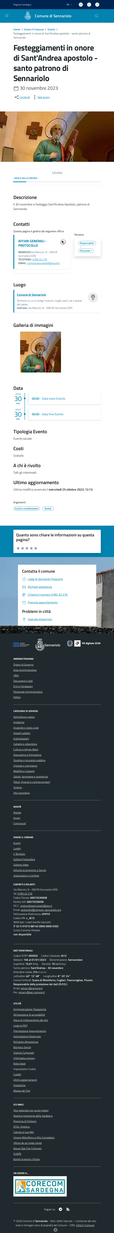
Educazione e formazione (27, 755)
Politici (17, 697)
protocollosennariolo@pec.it (36, 906)
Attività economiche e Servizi (29, 870)
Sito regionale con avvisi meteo (30, 1110)
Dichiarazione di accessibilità (29, 1015)
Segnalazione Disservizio (27, 1036)
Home (16, 29)
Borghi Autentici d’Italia (26, 1159)
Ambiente (18, 722)
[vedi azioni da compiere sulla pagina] (40, 97)
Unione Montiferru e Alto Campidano (34, 1137)
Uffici (16, 675)
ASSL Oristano (21, 1127)
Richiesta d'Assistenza (25, 1042)
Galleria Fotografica (24, 859)
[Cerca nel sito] (96, 16)
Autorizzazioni (21, 739)
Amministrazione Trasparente (29, 1009)
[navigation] (7, 16)
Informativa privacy (24, 1058)
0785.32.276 (39, 259)
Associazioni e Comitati (26, 876)
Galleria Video (21, 865)
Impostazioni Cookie (24, 1069)
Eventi (51, 29)
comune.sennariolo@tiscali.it (43, 263)
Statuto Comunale (23, 1053)
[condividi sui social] (22, 97)
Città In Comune (85, 1225)
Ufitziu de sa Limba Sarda (27, 1143)
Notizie (17, 812)
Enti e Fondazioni (23, 686)
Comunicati (19, 823)
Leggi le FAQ (20, 1026)
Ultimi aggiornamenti (25, 1080)
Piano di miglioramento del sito (30, 1020)
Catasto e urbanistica (25, 744)
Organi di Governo (23, 665)
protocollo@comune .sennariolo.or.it (41, 910)
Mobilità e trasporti (24, 771)
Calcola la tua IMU (23, 1132)
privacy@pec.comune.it (32, 992)
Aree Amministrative (25, 670)
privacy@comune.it (32, 988)
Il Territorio (19, 854)
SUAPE (17, 1154)
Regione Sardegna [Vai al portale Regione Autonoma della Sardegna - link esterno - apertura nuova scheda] (22, 4)
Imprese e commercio (25, 766)
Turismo (17, 787)
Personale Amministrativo (28, 692)
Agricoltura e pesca (24, 717)
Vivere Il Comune (34, 29)
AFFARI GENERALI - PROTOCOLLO (32, 243)
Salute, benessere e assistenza (30, 777)
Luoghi (17, 848)
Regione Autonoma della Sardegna (33, 1116)
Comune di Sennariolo (31, 294)
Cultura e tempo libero (25, 749)
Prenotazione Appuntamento (29, 1031)
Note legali (19, 1064)
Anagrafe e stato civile (26, 728)
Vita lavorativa (21, 793)
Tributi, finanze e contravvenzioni (31, 782)
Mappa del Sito (21, 1091)
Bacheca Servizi (22, 1047)
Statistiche (19, 1085)
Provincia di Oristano (24, 1121)
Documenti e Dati (23, 681)
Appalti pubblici (21, 733)
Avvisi (16, 818)
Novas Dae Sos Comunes (27, 1148)
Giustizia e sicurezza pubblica (29, 760)
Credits (17, 1074)
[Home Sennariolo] (46, 16)
